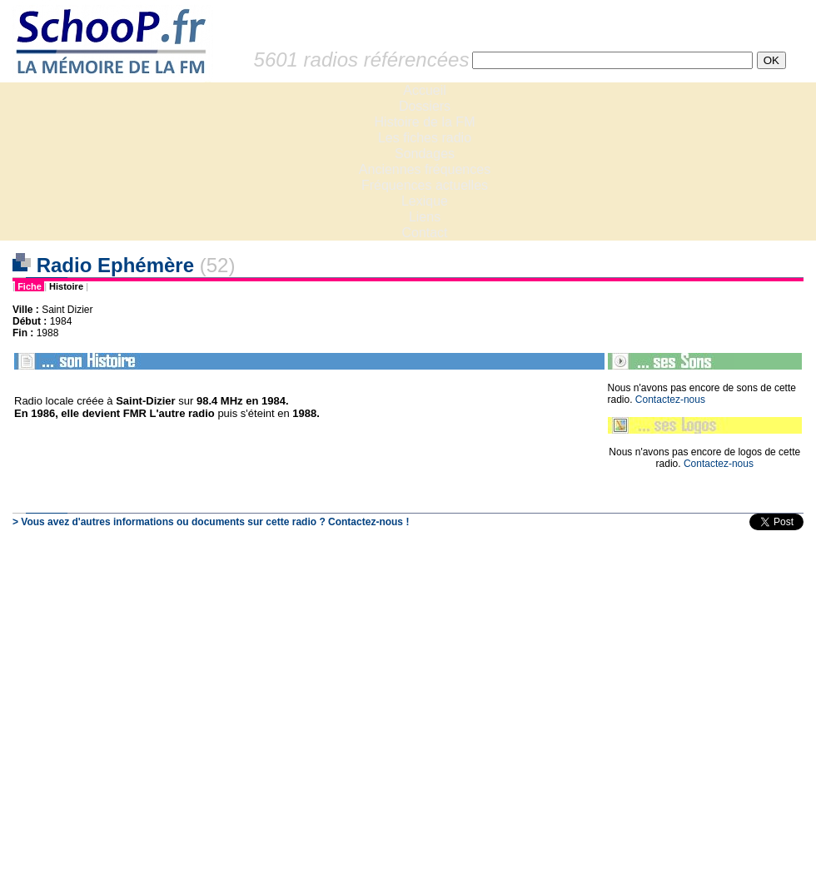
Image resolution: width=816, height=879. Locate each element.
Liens (424, 217)
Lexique (424, 201)
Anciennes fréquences (424, 169)
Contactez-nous (670, 399)
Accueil (424, 90)
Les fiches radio (424, 138)
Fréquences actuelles (424, 185)
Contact (424, 233)
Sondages (425, 153)
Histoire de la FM (425, 122)
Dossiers (424, 106)
